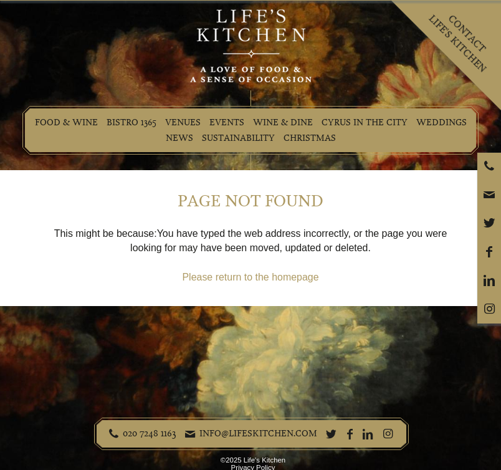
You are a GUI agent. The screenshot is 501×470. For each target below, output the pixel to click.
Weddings (441, 122)
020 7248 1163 (149, 433)
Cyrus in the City (365, 122)
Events (226, 122)
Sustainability (238, 138)
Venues (183, 122)
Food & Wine (66, 122)
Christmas (310, 138)
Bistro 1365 (131, 122)
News (179, 138)
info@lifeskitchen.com (258, 433)
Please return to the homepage (250, 277)
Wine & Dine (283, 122)
